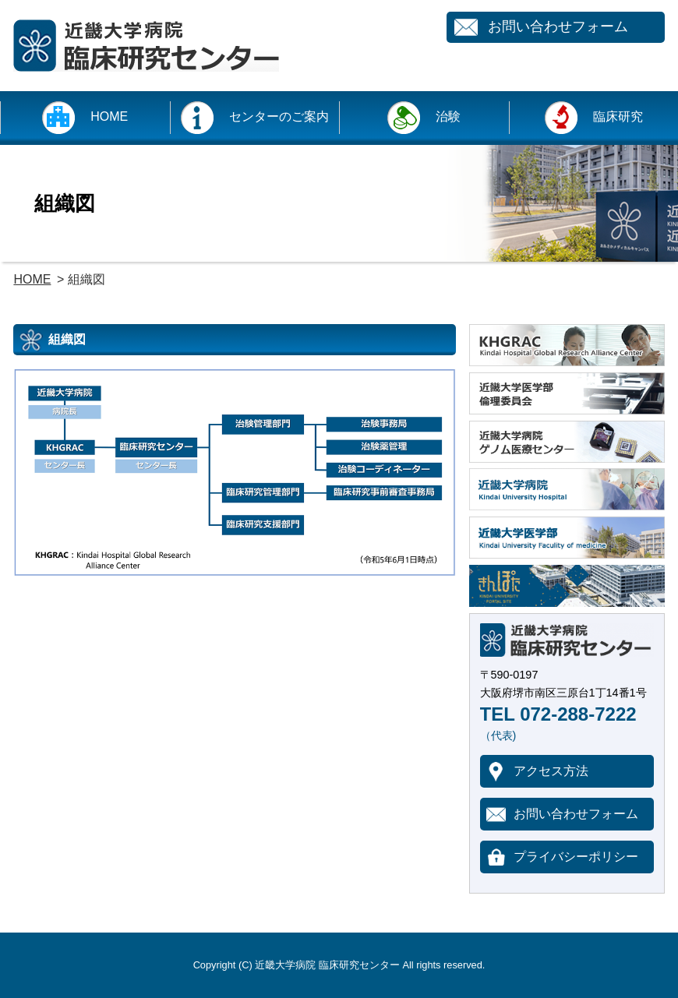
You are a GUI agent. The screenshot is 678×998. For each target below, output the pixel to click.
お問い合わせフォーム (558, 26)
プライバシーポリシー (576, 856)
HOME (109, 116)
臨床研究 (618, 116)
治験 (448, 116)
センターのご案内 (279, 116)
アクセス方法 (551, 771)
